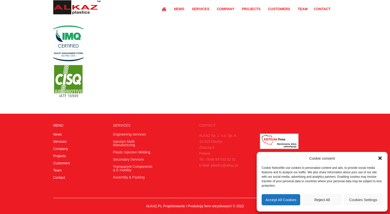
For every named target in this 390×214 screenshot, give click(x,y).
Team (303, 9)
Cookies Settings (363, 200)
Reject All (322, 200)
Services (200, 9)
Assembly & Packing (128, 177)
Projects (251, 9)
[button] (380, 158)
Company (226, 9)
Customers (279, 9)
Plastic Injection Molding (130, 152)
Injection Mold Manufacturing (123, 143)
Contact (322, 9)
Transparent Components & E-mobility (131, 168)
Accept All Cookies (281, 200)
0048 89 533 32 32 (219, 159)
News (179, 9)
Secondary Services (127, 159)
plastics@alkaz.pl (223, 165)
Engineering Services (128, 134)
